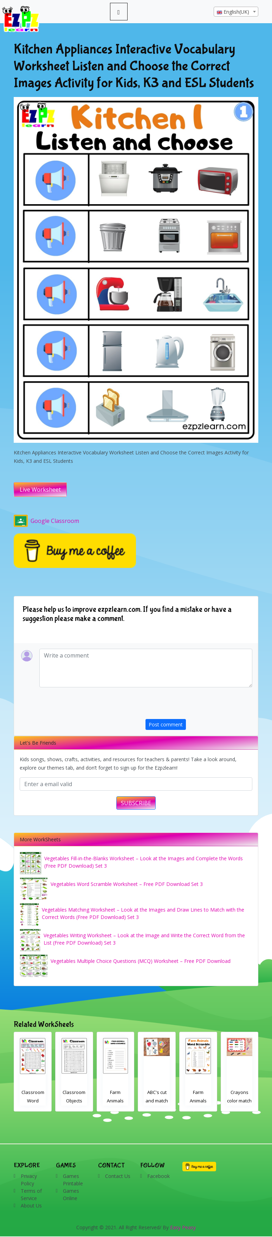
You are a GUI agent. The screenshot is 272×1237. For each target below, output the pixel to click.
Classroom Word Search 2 (74, 1100)
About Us (31, 1205)
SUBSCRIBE (136, 803)
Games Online (71, 1194)
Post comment (166, 724)
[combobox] (236, 12)
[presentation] (198, 705)
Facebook (158, 1176)
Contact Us (117, 1176)
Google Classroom (46, 521)
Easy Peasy (183, 1227)
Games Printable (73, 1180)
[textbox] (236, 12)
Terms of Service (31, 1194)
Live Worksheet (40, 489)
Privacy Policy (29, 1180)
